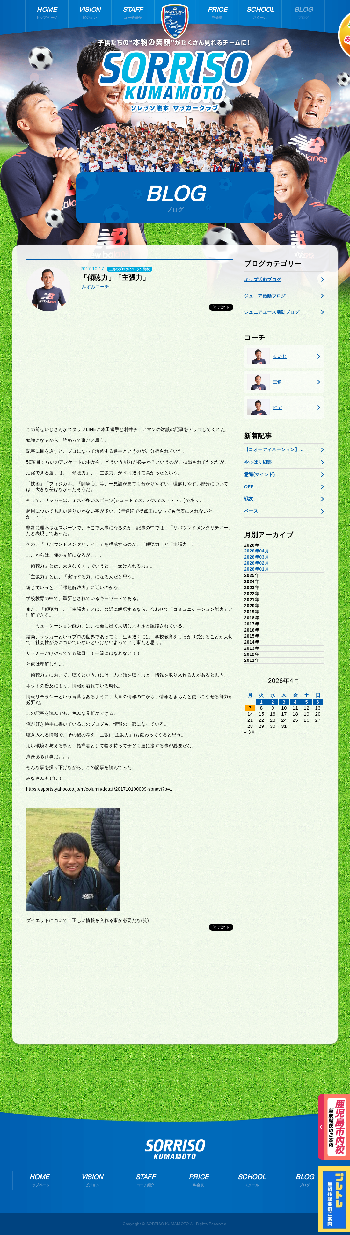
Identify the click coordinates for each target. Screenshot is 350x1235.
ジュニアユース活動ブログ (271, 312)
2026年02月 (256, 563)
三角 (264, 382)
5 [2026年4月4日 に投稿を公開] (306, 702)
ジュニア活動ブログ (265, 295)
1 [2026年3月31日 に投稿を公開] (261, 702)
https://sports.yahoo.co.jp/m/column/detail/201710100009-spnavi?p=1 (99, 789)
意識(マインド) (259, 474)
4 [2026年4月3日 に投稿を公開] (295, 702)
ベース (251, 511)
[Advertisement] (129, 372)
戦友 (248, 498)
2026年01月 (256, 569)
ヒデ (264, 407)
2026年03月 (256, 556)
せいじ (267, 356)
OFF (248, 486)
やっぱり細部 (258, 461)
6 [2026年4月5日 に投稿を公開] (318, 702)
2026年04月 (256, 550)
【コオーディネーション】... (273, 449)
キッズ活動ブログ (262, 279)
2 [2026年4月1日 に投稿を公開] (272, 702)
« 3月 (249, 731)
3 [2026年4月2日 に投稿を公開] (284, 702)
